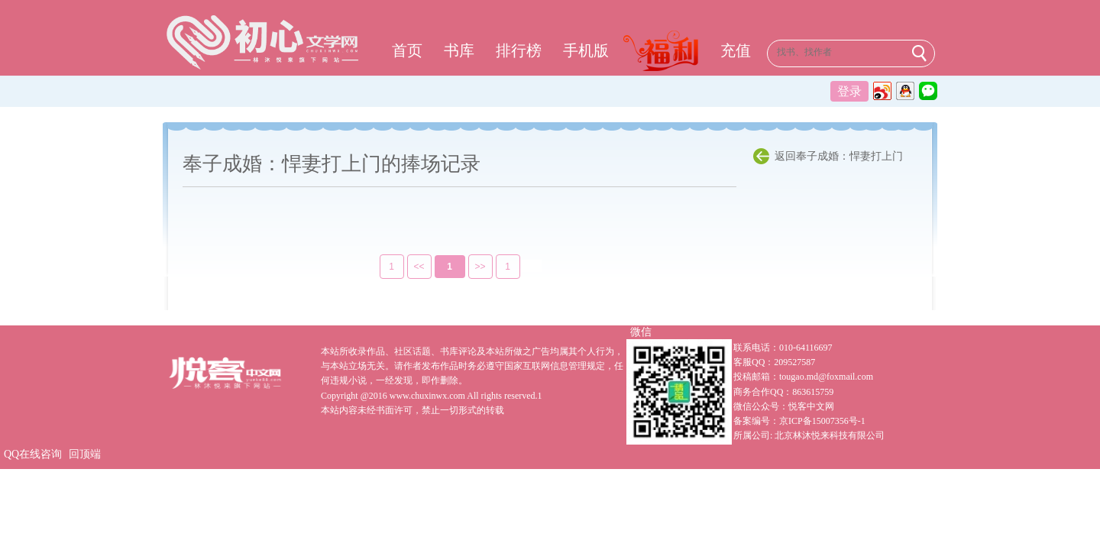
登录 (849, 91)
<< (408, 266)
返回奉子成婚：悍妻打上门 (839, 156)
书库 (459, 50)
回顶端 (85, 454)
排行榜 (519, 50)
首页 (407, 50)
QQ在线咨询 (33, 454)
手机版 (586, 50)
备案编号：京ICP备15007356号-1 (799, 421)
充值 (735, 50)
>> (469, 266)
